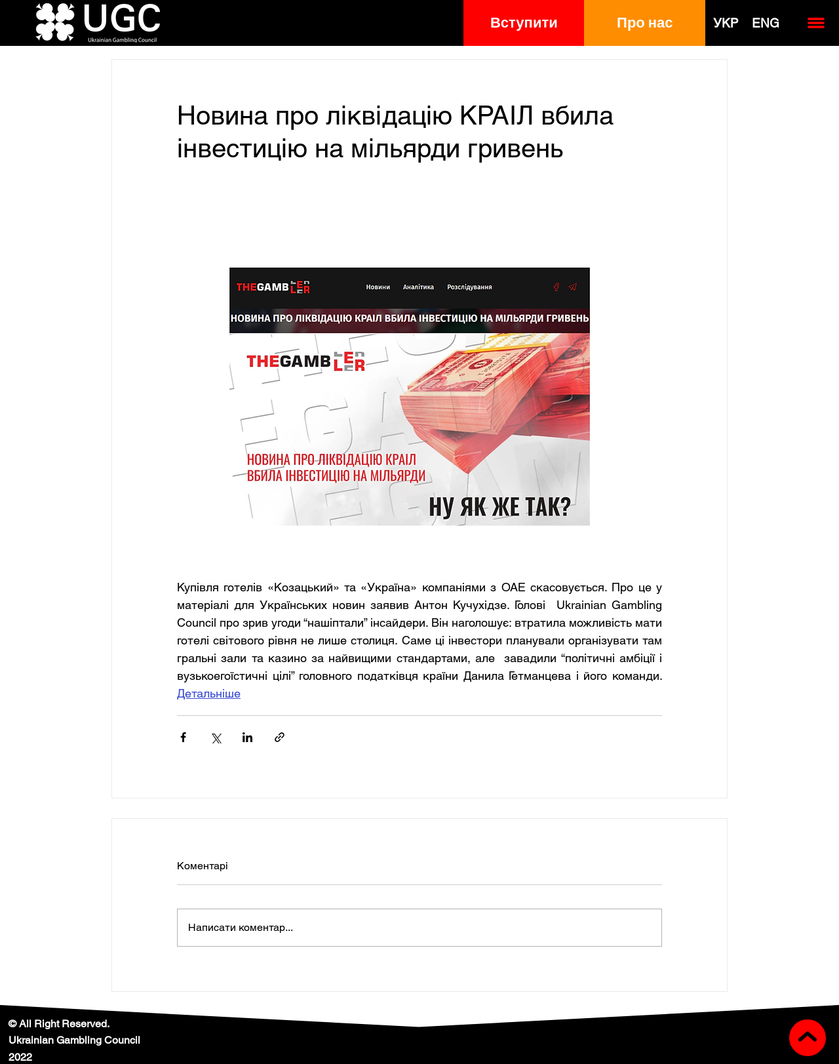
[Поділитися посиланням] (279, 737)
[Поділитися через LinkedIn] (247, 737)
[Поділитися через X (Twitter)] (215, 737)
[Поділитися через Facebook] (183, 737)
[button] (524, 23)
